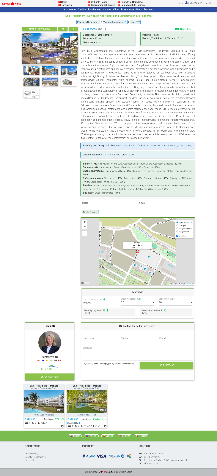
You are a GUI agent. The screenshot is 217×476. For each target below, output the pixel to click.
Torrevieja (66, 5)
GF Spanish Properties (44, 415)
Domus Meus (189, 284)
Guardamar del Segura (103, 5)
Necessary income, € (153, 310)
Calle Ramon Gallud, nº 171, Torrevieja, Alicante (165, 460)
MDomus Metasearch (87, 415)
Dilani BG (50, 326)
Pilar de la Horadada (132, 2)
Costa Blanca (90, 212)
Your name (88, 338)
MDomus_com (151, 463)
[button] (27, 401)
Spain (64, 2)
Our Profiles (30, 460)
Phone (124, 338)
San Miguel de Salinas (133, 5)
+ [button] (85, 222)
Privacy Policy (31, 453)
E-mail (162, 338)
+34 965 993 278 (49, 377)
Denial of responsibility (35, 457)
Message (87, 347)
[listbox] (137, 303)
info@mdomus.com (153, 453)
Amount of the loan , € (94, 299)
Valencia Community (115, 22)
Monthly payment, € (96, 310)
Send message (167, 365)
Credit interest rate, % (131, 299)
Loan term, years (167, 299)
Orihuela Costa (99, 2)
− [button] (85, 226)
